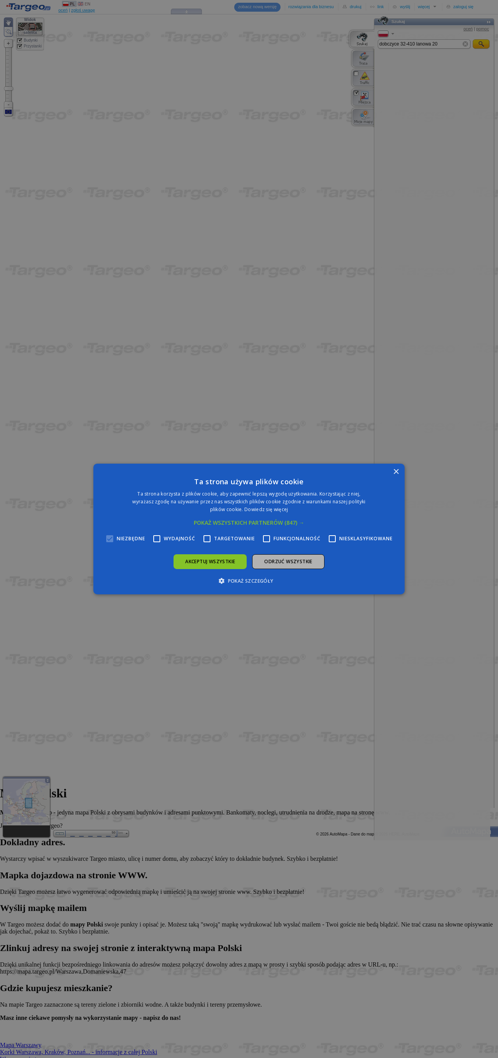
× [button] (396, 472)
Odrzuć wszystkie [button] (288, 561)
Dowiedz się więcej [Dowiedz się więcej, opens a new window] (266, 509)
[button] (249, 522)
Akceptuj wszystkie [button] (210, 561)
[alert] (249, 529)
